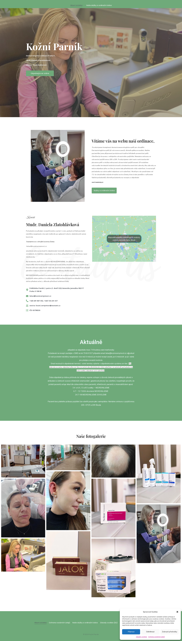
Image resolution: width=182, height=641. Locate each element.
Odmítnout (150, 632)
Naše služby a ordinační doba (99, 5)
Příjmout (131, 632)
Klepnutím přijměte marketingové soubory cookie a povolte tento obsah (124, 238)
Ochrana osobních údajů (156, 637)
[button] (177, 612)
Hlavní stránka (76, 5)
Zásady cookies (141, 637)
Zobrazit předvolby (169, 632)
